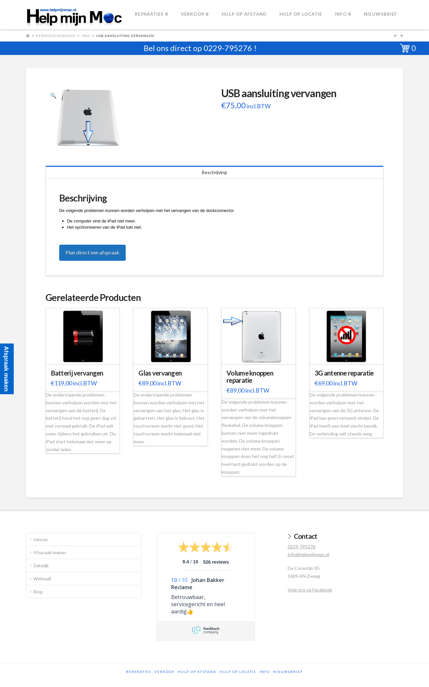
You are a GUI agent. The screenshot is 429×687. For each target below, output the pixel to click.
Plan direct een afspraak (92, 252)
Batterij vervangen (77, 373)
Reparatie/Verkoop (55, 36)
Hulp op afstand (197, 672)
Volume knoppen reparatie (249, 376)
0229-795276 (228, 48)
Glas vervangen (160, 373)
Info (264, 672)
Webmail (42, 578)
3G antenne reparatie (344, 373)
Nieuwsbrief (288, 672)
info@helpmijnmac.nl (308, 554)
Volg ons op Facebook (310, 589)
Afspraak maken (49, 552)
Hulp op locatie (238, 672)
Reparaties (138, 672)
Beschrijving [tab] (214, 172)
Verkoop (164, 672)
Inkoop (40, 539)
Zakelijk (41, 565)
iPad (85, 36)
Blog (38, 591)
